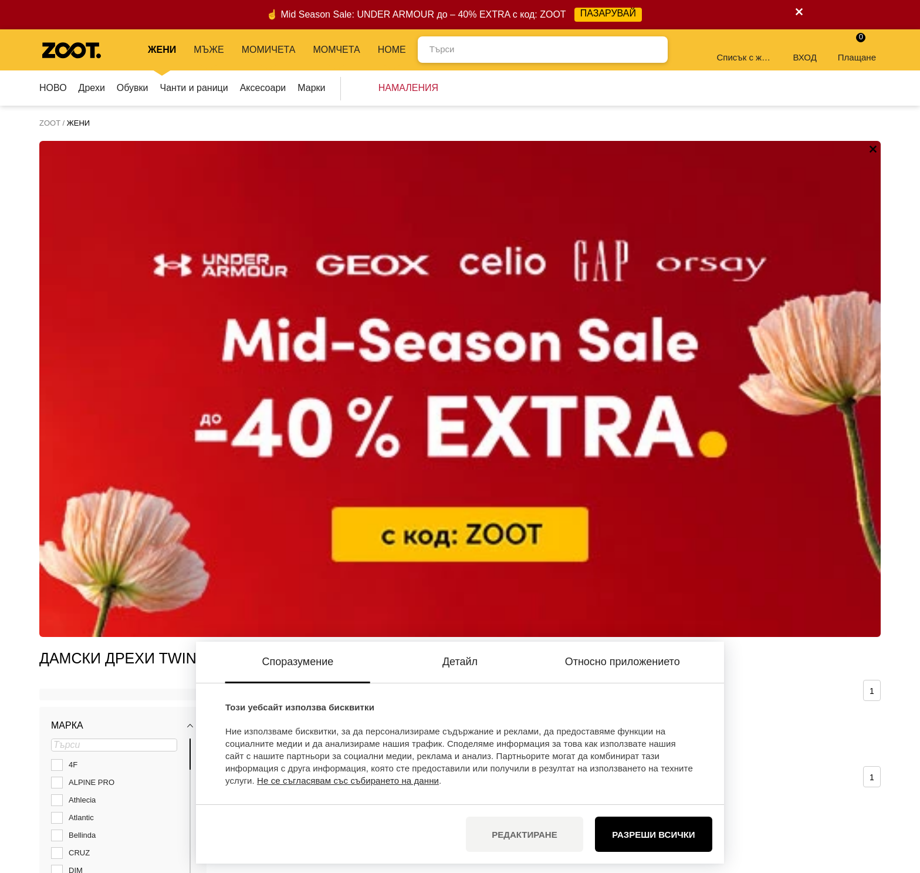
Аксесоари (263, 88)
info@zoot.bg (132, 736)
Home (392, 50)
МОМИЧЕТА (269, 50)
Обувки (132, 88)
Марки (311, 88)
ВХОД (804, 49)
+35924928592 (135, 724)
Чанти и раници (194, 88)
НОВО (53, 88)
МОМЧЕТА (336, 50)
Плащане (857, 47)
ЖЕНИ (162, 50)
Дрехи (92, 88)
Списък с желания (744, 49)
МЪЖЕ (209, 50)
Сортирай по (277, 193)
